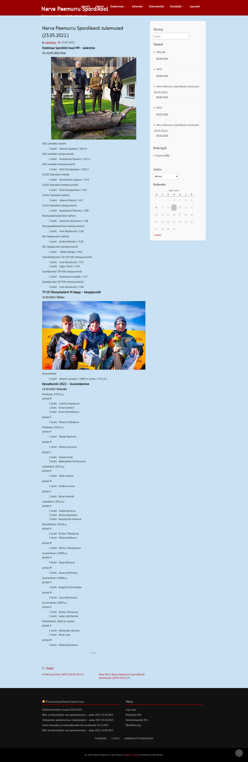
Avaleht (85, 6)
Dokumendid (156, 6)
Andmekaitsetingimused (138, 738)
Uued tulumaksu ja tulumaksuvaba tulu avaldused (69, 725)
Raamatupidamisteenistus (65, 702)
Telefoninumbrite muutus (56, 709)
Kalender (137, 6)
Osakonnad (116, 6)
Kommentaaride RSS (137, 720)
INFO (159, 69)
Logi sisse (131, 709)
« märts (157, 235)
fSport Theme (132, 754)
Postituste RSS (133, 714)
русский (195, 6)
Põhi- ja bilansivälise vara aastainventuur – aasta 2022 (71, 730)
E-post (116, 738)
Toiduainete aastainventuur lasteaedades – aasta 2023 (71, 720)
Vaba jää (160, 52)
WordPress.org (133, 725)
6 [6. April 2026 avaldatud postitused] (156, 207)
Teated (100, 6)
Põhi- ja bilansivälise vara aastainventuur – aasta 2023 (71, 714)
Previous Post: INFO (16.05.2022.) (64, 674)
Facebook (101, 738)
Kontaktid (176, 6)
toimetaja (50, 42)
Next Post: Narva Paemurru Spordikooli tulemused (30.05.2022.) (122, 676)
